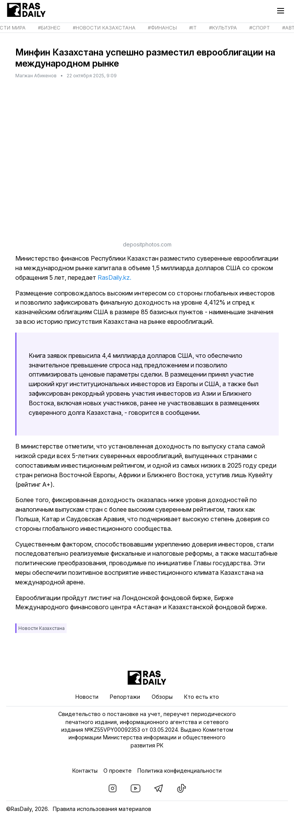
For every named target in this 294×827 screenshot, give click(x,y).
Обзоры (162, 696)
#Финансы (162, 28)
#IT (193, 28)
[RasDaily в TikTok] (181, 788)
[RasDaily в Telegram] (158, 788)
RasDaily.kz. (113, 277)
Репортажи (125, 696)
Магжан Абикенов (36, 75)
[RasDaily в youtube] (135, 788)
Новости (86, 696)
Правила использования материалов (102, 809)
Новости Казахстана (41, 628)
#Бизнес (49, 28)
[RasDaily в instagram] (112, 788)
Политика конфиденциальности (179, 770)
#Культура (223, 28)
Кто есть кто (201, 696)
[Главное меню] (282, 10)
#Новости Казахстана (104, 28)
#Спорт (259, 28)
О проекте (117, 770)
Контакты (85, 770)
